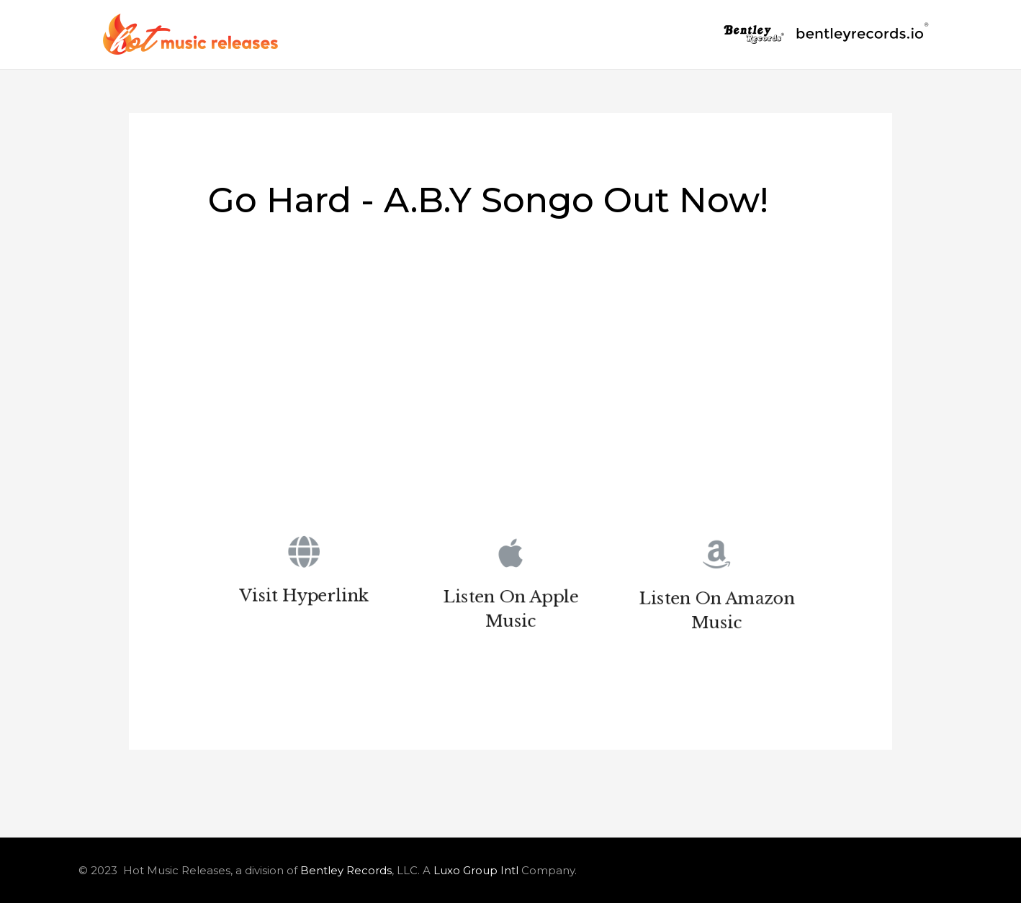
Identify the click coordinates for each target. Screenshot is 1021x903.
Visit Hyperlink (304, 599)
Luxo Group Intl (475, 870)
